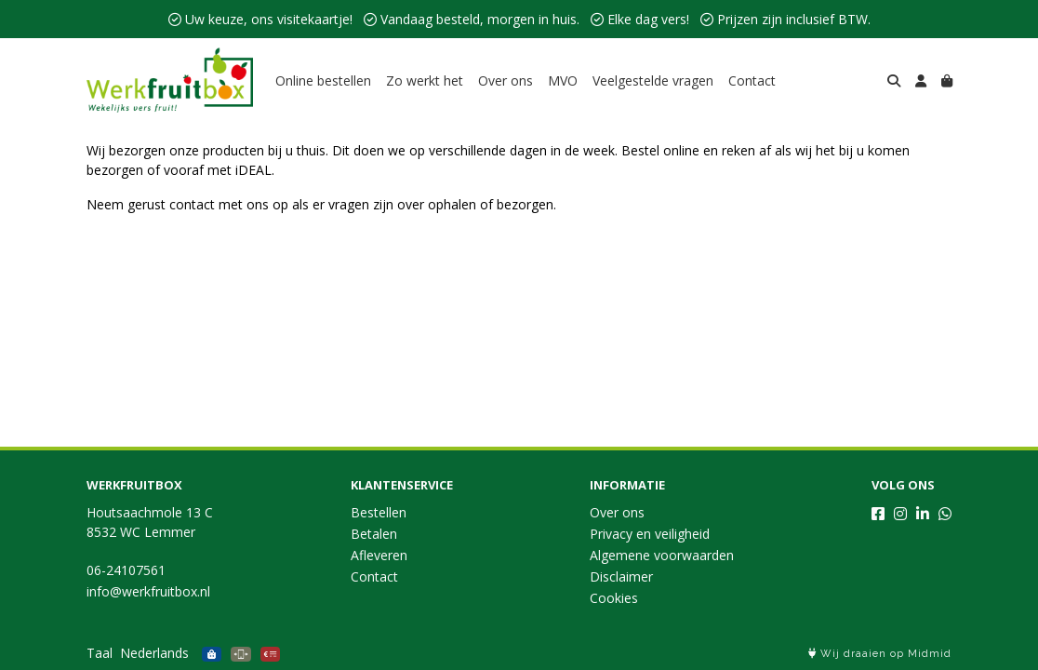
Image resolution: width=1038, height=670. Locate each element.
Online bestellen (323, 80)
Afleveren (379, 555)
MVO (563, 80)
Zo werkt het (424, 80)
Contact (752, 80)
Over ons (505, 80)
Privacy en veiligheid (650, 534)
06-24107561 (126, 570)
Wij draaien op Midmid (880, 654)
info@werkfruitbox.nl (148, 591)
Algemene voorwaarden (662, 555)
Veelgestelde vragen (652, 80)
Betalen (374, 534)
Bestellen (378, 512)
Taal (99, 653)
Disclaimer (621, 576)
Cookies (614, 598)
